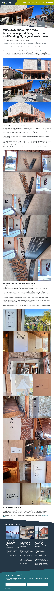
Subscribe (9, 588)
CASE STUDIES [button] (38, 2)
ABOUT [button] (29, 2)
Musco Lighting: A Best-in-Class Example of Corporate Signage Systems (41, 543)
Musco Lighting (40, 548)
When (36, 548)
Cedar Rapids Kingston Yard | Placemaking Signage (10, 543)
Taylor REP (38, 560)
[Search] (49, 2)
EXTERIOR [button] (24, 2)
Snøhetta (42, 50)
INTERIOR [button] (19, 2)
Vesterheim (11, 48)
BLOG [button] (33, 2)
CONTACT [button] (43, 2)
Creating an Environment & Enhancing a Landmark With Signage (25, 543)
